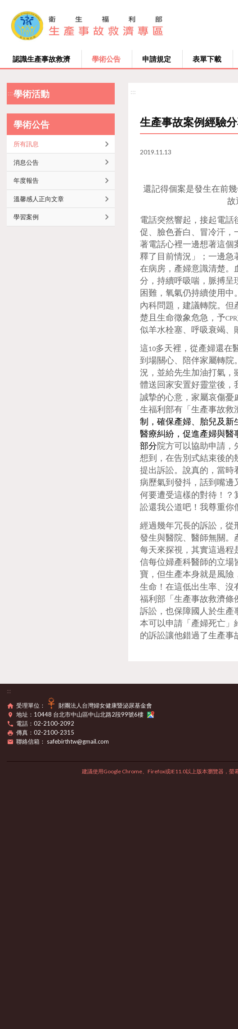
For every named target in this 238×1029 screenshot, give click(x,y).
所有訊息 (26, 144)
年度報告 (26, 180)
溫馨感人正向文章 (38, 199)
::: (10, 93)
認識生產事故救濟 (41, 58)
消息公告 (26, 162)
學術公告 (106, 58)
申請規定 (156, 58)
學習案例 (26, 217)
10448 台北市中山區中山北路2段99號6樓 (94, 714)
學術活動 (31, 93)
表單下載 (207, 58)
